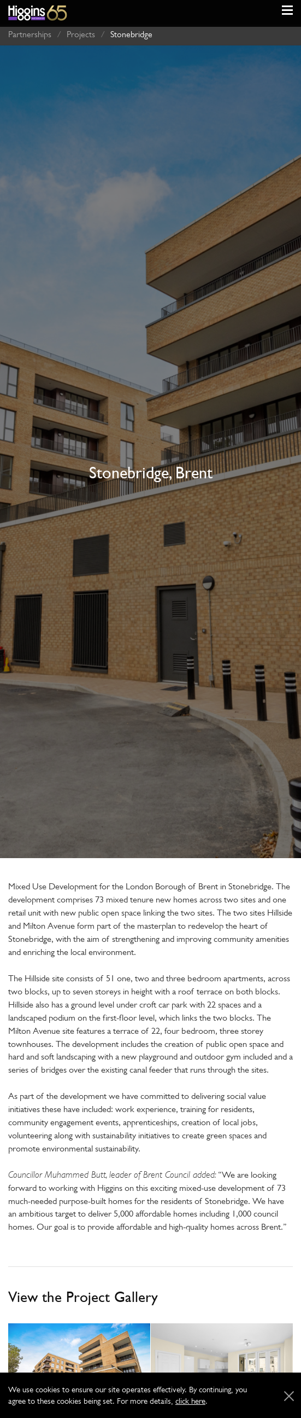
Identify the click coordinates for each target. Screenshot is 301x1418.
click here (190, 1400)
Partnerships (29, 31)
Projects (81, 31)
